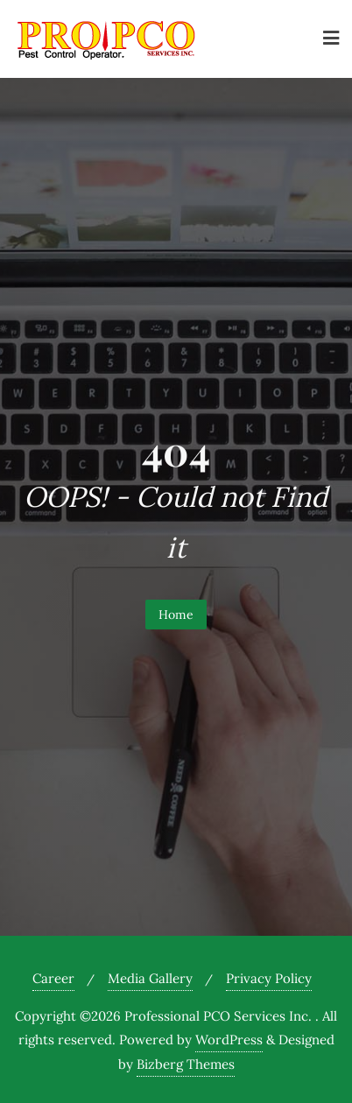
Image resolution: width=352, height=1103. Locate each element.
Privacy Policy (269, 978)
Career (53, 978)
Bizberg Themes (186, 1064)
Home (176, 614)
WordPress (229, 1039)
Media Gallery (150, 978)
